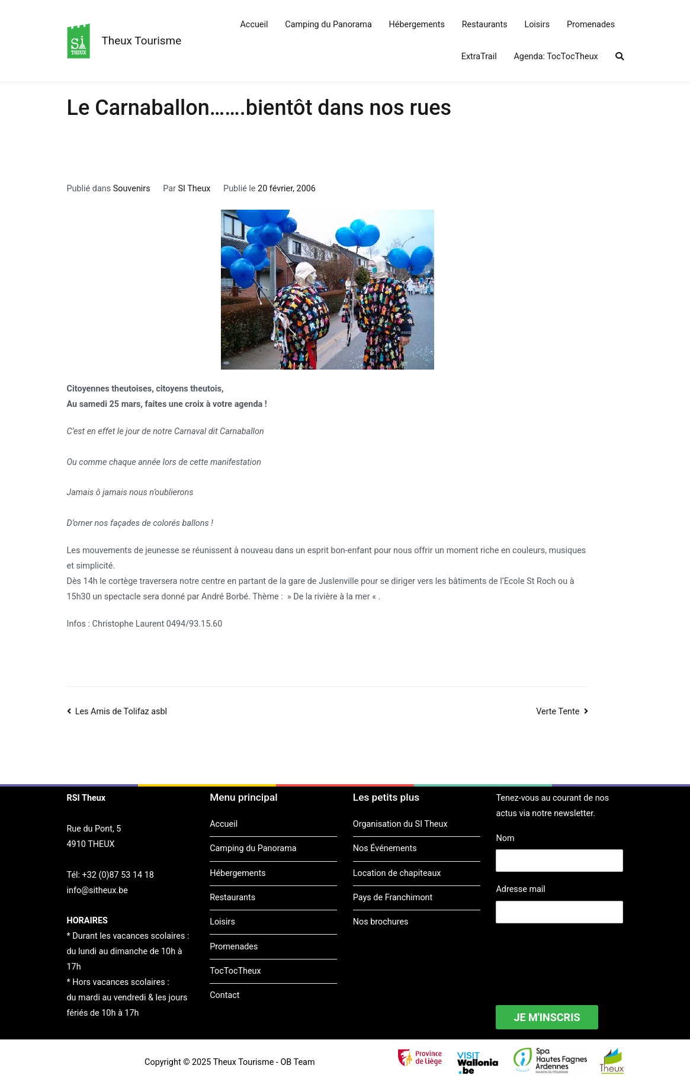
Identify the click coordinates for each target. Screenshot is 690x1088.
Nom (505, 838)
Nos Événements (385, 848)
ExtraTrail (479, 57)
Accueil (254, 25)
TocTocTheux (235, 971)
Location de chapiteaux (397, 873)
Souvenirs (131, 189)
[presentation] (586, 956)
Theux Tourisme (142, 40)
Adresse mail (520, 889)
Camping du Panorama (328, 25)
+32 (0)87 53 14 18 (118, 875)
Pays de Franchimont (392, 898)
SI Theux (194, 189)
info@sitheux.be (97, 890)
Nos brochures (381, 922)
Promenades (591, 25)
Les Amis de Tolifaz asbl (121, 712)
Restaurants (485, 25)
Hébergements (417, 25)
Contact (224, 995)
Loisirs (537, 25)
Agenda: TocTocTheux (556, 57)
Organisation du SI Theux (400, 824)
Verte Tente (557, 712)
